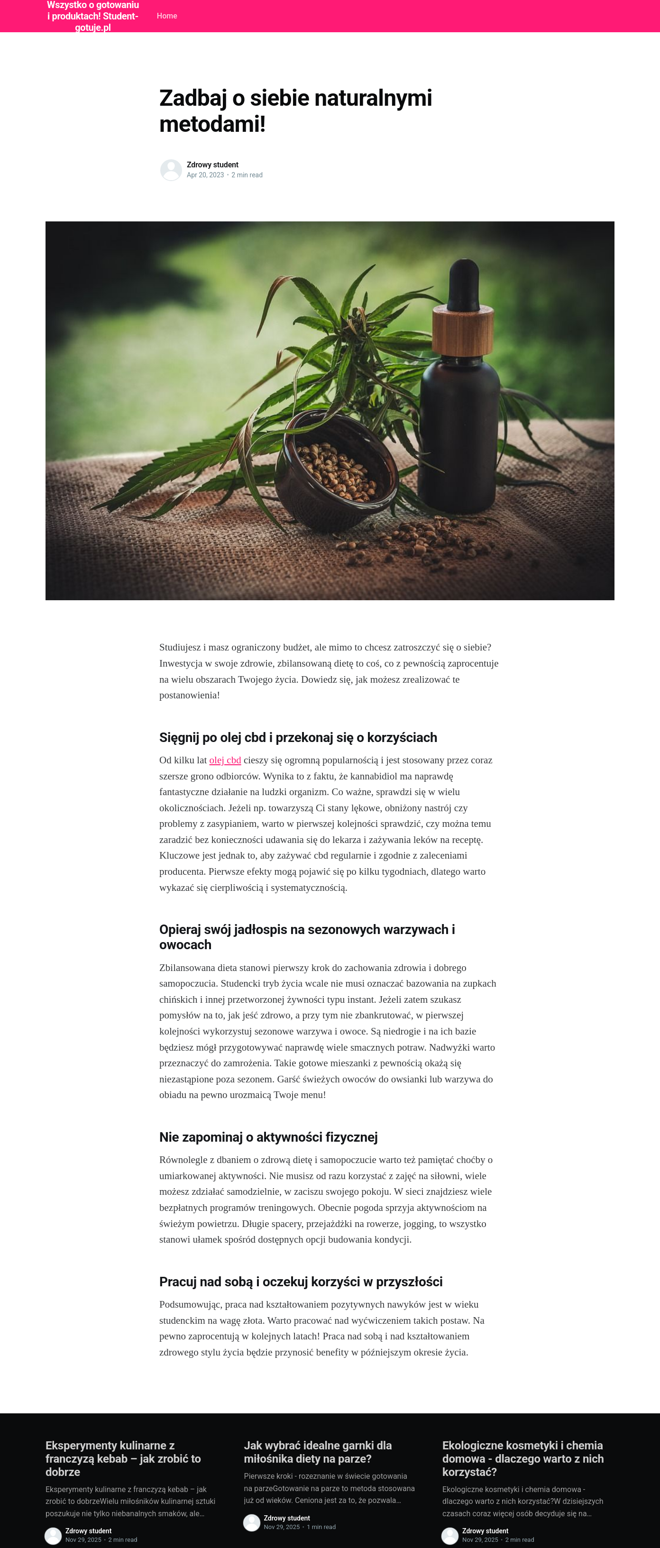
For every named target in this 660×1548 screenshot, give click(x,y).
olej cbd (225, 760)
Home (167, 15)
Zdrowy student (212, 164)
